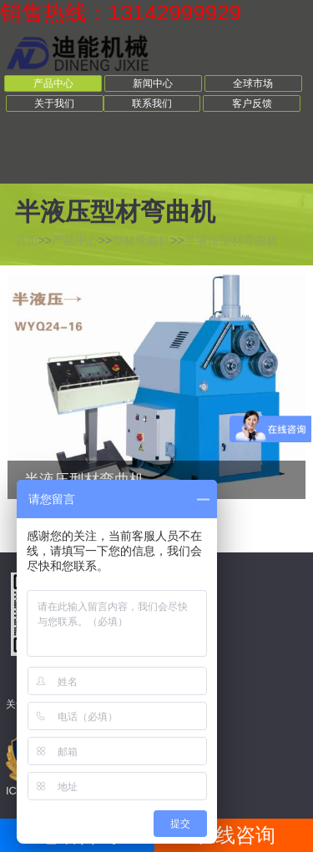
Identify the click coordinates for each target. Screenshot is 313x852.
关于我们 (54, 103)
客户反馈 (252, 103)
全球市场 (253, 83)
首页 (26, 240)
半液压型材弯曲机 (231, 240)
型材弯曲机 (141, 240)
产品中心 (53, 83)
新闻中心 (153, 83)
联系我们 (152, 103)
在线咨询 (235, 835)
